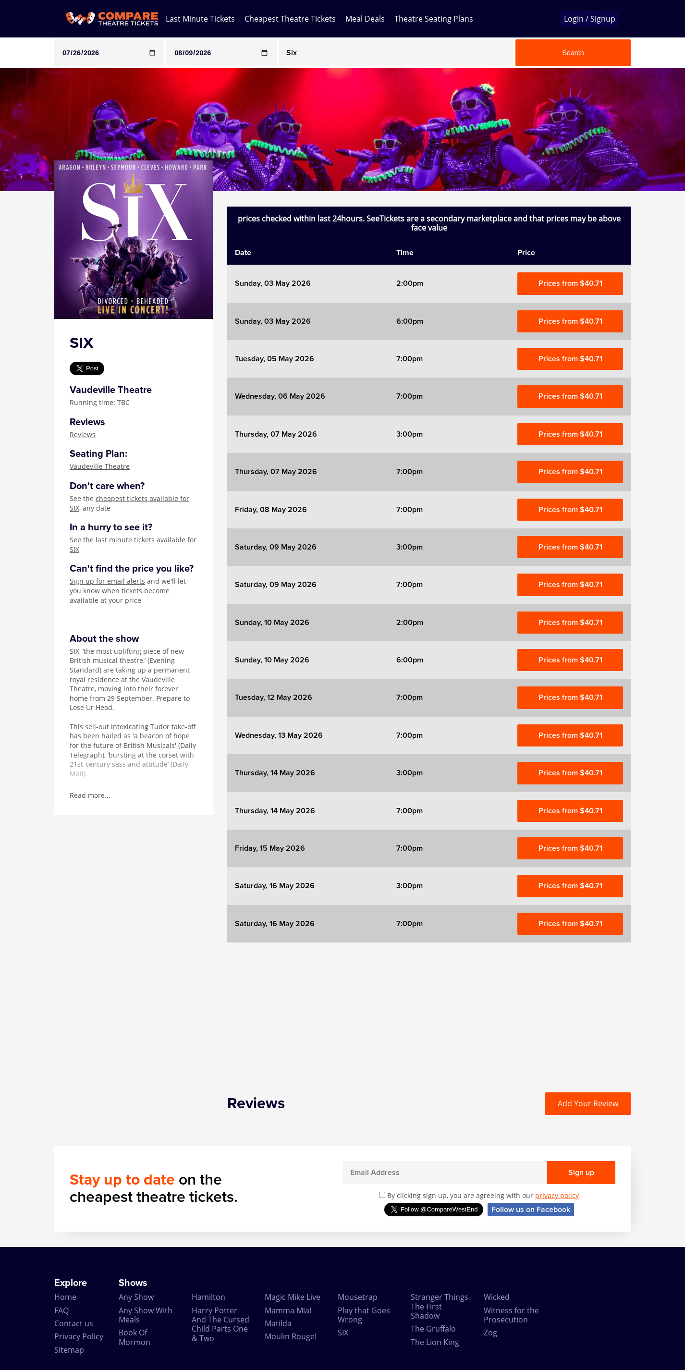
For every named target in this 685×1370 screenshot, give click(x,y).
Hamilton (208, 1297)
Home (65, 1297)
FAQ (61, 1310)
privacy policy (557, 1195)
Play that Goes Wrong (364, 1315)
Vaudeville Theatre (100, 466)
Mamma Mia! (288, 1310)
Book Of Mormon (134, 1337)
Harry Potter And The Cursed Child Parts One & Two (220, 1324)
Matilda (278, 1323)
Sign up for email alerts (107, 581)
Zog (490, 1332)
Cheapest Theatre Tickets (290, 18)
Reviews (83, 434)
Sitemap (69, 1350)
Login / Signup (589, 18)
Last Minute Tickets (200, 18)
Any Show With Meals (145, 1315)
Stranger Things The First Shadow (439, 1306)
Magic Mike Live (292, 1297)
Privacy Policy (78, 1336)
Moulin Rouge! (291, 1336)
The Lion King (435, 1342)
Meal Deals (365, 18)
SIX (343, 1332)
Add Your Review (588, 1103)
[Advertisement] (429, 1009)
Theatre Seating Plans (433, 18)
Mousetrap (358, 1297)
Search (573, 53)
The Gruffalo (433, 1328)
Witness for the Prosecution (511, 1315)
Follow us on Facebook (530, 1209)
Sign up (581, 1172)
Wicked (497, 1297)
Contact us (73, 1323)
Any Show (136, 1297)
